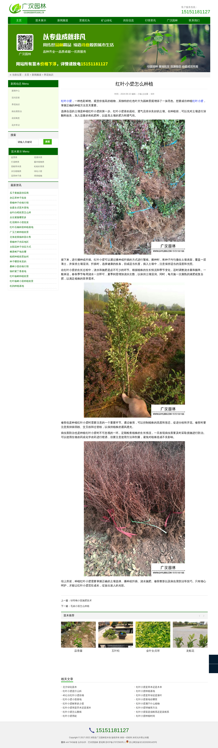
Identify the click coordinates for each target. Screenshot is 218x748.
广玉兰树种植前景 (19, 232)
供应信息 (128, 20)
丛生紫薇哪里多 (18, 217)
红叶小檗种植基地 (145, 691)
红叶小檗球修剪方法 (146, 707)
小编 (140, 94)
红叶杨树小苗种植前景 (21, 281)
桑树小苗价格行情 (19, 266)
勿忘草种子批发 (18, 197)
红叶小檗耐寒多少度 (73, 703)
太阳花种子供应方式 (20, 246)
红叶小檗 (66, 101)
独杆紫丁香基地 (18, 271)
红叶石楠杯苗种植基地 (21, 227)
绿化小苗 (38, 171)
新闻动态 (16, 83)
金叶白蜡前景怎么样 (20, 212)
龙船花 (190, 650)
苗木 (63, 742)
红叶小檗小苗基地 (72, 699)
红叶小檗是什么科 (72, 691)
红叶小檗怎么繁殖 (72, 711)
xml (67, 742)
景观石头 (84, 20)
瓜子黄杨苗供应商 (19, 192)
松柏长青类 (39, 166)
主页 (19, 20)
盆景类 (14, 157)
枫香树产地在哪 (18, 251)
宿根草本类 (16, 166)
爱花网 (102, 742)
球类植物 (38, 176)
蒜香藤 (78, 650)
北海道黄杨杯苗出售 (20, 237)
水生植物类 (16, 171)
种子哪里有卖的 (18, 261)
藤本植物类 (39, 162)
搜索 (47, 141)
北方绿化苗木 (70, 687)
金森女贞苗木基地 (19, 207)
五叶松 (116, 650)
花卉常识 (16, 125)
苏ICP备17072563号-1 (115, 742)
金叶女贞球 (153, 650)
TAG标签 (73, 742)
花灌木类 (38, 157)
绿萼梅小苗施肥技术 (81, 600)
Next (203, 616)
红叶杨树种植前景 (19, 276)
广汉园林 (172, 20)
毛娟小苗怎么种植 (79, 606)
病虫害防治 (17, 111)
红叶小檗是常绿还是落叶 (149, 695)
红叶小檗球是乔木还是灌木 (77, 707)
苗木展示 (40, 20)
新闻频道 (62, 20)
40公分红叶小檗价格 (73, 695)
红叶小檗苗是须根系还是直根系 (152, 711)
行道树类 (15, 162)
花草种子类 (16, 176)
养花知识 (48, 75)
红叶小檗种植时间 (145, 716)
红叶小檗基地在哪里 (146, 699)
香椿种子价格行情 (19, 202)
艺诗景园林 (93, 742)
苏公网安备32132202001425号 (143, 742)
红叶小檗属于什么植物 (148, 703)
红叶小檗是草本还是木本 (149, 687)
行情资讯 (150, 20)
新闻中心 (16, 91)
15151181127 (195, 11)
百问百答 (16, 97)
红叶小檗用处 (70, 716)
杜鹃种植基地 (17, 286)
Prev (200, 616)
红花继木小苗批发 (19, 222)
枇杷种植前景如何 (19, 256)
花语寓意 (16, 118)
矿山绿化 (106, 20)
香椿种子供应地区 (19, 241)
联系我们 (194, 20)
